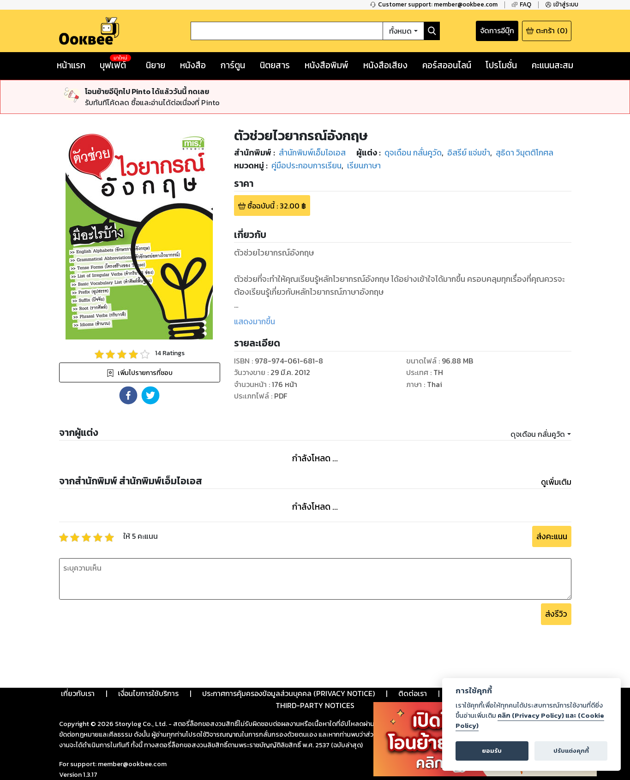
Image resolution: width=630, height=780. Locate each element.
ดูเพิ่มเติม (556, 482)
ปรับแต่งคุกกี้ (571, 750)
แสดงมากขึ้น (254, 321)
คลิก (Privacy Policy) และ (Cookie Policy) (530, 720)
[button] (128, 395)
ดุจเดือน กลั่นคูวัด (537, 434)
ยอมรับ (492, 750)
